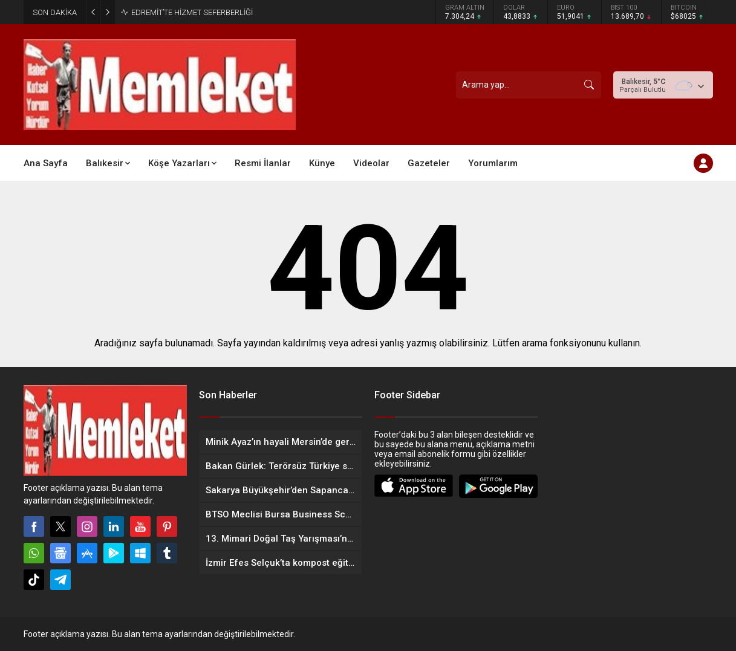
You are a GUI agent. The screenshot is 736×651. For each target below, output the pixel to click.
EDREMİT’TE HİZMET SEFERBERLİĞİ (192, 12)
